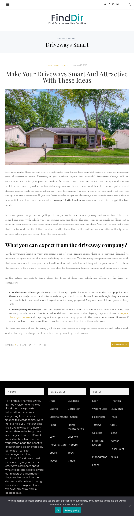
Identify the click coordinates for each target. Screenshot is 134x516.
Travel (53, 460)
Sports (53, 452)
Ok (58, 510)
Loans (95, 465)
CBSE (113, 424)
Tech (71, 452)
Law (52, 436)
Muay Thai (116, 408)
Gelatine (97, 432)
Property (73, 444)
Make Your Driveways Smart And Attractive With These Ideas (67, 77)
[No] (129, 506)
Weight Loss (99, 408)
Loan (95, 400)
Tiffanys (96, 424)
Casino (54, 408)
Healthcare (99, 416)
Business (73, 400)
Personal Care (58, 444)
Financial (115, 400)
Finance (73, 416)
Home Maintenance (58, 65)
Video (71, 460)
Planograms (99, 456)
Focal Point (117, 448)
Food (53, 424)
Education (74, 408)
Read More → (119, 344)
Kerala (114, 456)
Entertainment (59, 416)
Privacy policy (72, 510)
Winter (114, 440)
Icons (113, 432)
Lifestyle (73, 436)
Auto (52, 400)
